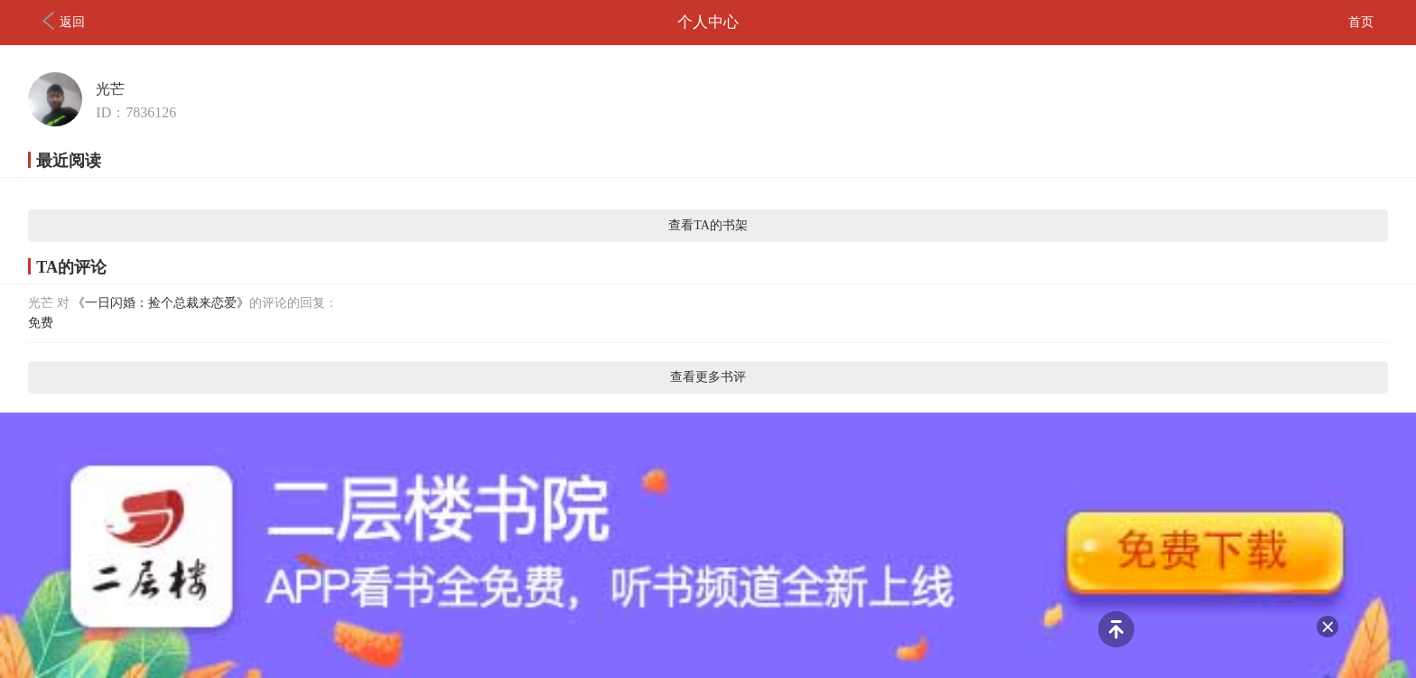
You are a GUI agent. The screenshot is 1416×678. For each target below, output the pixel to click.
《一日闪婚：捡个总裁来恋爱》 (160, 303)
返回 (63, 21)
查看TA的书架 (708, 225)
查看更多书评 (708, 377)
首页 (1361, 22)
